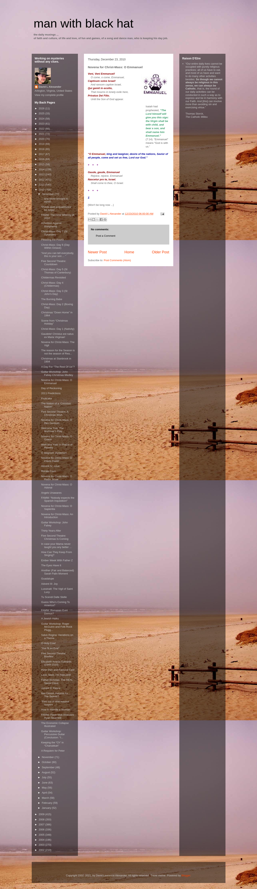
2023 (42, 123)
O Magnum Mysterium (54, 452)
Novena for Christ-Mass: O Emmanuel (56, 382)
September (48, 767)
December (48, 194)
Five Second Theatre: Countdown (53, 263)
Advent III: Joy (49, 583)
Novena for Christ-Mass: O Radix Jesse (56, 478)
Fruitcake (46, 398)
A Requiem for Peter (53, 750)
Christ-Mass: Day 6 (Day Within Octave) (55, 246)
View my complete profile (49, 94)
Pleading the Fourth (52, 239)
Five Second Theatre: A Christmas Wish (54, 413)
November (48, 757)
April (45, 792)
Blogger (186, 875)
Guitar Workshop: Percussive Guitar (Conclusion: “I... (53, 734)
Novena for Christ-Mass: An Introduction (57, 516)
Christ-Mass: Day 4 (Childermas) (52, 284)
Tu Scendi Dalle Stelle (54, 597)
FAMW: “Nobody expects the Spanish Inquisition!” (57, 499)
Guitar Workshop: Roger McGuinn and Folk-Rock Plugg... (56, 626)
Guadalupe (47, 578)
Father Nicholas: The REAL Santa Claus (57, 681)
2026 (42, 108)
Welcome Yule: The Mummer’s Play (52, 430)
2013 (42, 174)
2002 (42, 849)
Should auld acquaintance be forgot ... (56, 208)
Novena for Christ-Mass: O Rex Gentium (56, 421)
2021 (42, 133)
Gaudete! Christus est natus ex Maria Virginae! (57, 335)
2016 (42, 159)
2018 (42, 149)
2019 (42, 143)
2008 (42, 819)
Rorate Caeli (48, 471)
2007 (42, 824)
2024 (42, 118)
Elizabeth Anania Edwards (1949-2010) (56, 663)
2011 (42, 184)
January (47, 807)
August (46, 772)
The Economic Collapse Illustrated (55, 725)
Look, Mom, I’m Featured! (56, 674)
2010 (42, 189)
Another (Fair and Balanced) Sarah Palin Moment (57, 572)
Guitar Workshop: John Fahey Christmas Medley (57, 373)
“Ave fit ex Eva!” (50, 648)
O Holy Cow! (48, 643)
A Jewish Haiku (50, 618)
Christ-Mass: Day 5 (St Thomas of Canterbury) (56, 271)
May (44, 787)
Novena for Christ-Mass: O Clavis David (56, 459)
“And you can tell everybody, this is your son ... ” (57, 255)
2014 (42, 169)
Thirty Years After (51, 530)
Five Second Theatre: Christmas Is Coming (54, 537)
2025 (42, 113)
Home (129, 252)
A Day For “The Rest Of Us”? (58, 366)
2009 (42, 814)
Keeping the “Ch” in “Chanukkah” (52, 744)
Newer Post (97, 252)
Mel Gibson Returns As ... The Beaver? (56, 695)
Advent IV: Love (50, 466)
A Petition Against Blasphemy (51, 225)
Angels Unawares (51, 492)
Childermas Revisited (53, 277)
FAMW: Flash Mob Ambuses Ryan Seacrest (57, 716)
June (45, 782)
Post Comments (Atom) (117, 260)
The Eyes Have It (51, 565)
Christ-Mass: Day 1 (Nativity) (57, 328)
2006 (42, 829)
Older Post (160, 252)
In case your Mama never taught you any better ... (56, 545)
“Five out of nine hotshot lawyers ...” (55, 703)
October (47, 762)
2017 (42, 154)
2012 (42, 179)
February (47, 802)
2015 (42, 164)
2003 (42, 844)
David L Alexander (50, 86)
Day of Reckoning (51, 388)
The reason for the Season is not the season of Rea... (58, 352)
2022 (42, 128)
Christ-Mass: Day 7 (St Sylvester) (54, 233)
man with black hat (84, 23)
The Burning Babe (51, 299)
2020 (42, 138)
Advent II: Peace (50, 688)
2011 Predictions (51, 393)
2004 (42, 839)
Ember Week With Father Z (57, 560)
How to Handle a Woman (55, 709)
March (46, 797)
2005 (42, 834)
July (44, 777)
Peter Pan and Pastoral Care (57, 669)
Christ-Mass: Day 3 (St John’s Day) (54, 292)
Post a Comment (105, 235)
